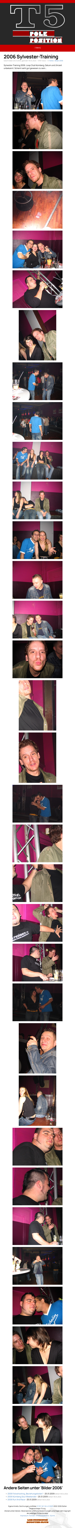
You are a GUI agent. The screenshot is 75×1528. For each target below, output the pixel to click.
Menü (38, 47)
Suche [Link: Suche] (52, 1516)
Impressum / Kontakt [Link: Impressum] (27, 1516)
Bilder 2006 (59, 61)
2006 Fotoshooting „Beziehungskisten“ (25, 1493)
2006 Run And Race (16, 1499)
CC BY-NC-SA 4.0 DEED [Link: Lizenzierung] (45, 1506)
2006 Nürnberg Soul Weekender (22, 1496)
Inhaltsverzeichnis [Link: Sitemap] (42, 1516)
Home (51, 61)
